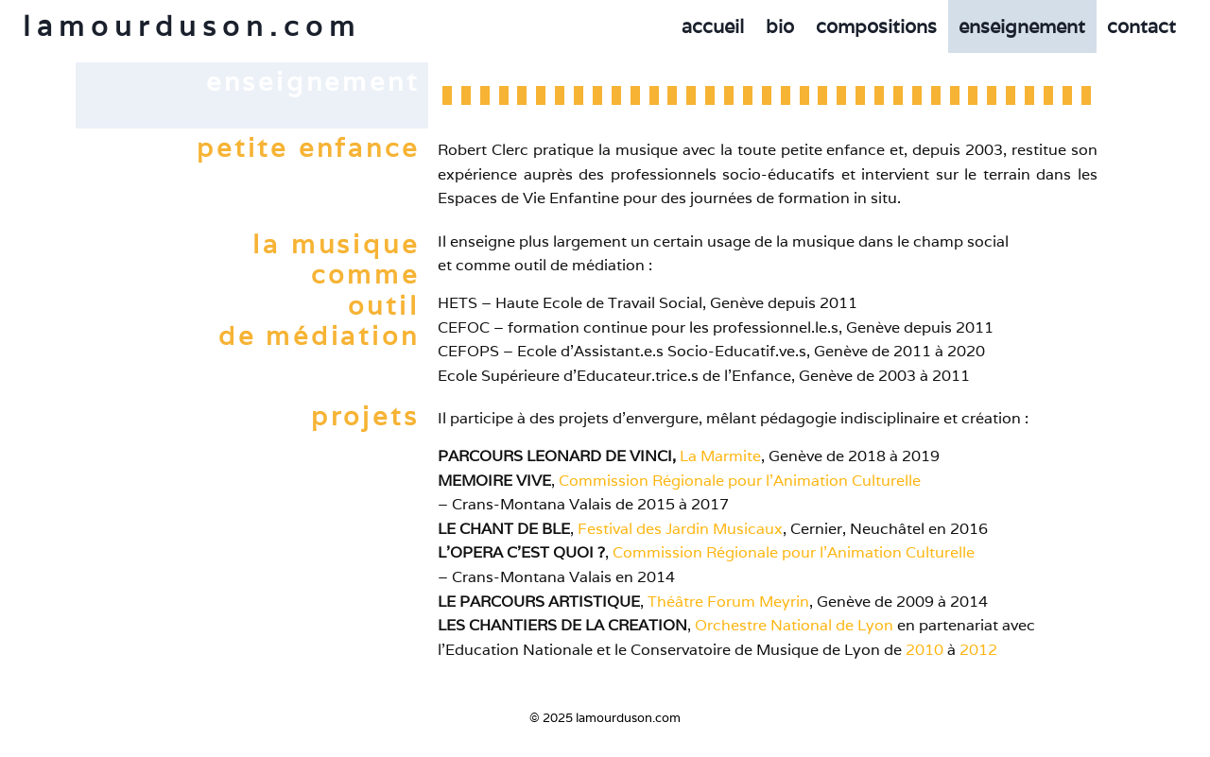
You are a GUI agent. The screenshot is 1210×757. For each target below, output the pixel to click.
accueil (713, 26)
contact (1141, 26)
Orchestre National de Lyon (794, 625)
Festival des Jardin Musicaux (680, 529)
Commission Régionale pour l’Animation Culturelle (740, 480)
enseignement (1022, 26)
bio (780, 26)
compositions (876, 26)
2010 (924, 650)
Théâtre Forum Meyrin (728, 601)
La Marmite (720, 456)
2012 (978, 650)
